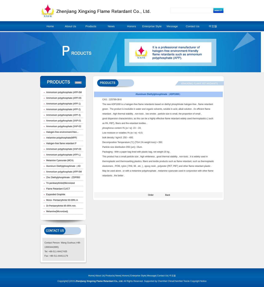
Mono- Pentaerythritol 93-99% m (62, 200)
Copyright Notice (198, 281)
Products (90, 26)
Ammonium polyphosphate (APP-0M (64, 92)
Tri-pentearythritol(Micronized (60, 183)
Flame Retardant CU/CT (58, 188)
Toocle (186, 281)
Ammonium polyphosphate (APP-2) (63, 109)
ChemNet (162, 281)
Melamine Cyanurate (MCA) (60, 160)
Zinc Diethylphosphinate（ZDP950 (63, 177)
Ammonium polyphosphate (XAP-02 (63, 126)
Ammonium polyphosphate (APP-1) (63, 103)
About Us (70, 26)
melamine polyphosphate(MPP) (61, 137)
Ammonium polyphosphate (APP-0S (63, 98)
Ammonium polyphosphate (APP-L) (63, 154)
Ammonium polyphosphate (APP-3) (63, 115)
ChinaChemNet (175, 281)
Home (50, 26)
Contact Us (192, 26)
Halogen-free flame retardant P (61, 143)
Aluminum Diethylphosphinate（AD (63, 166)
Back (167, 195)
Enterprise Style (152, 26)
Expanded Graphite (55, 194)
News (111, 26)
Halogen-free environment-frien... (62, 132)
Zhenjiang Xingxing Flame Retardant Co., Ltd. (99, 281)
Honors (131, 26)
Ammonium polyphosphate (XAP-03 (63, 149)
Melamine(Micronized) (57, 211)
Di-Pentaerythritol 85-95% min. (61, 206)
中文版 (213, 26)
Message (172, 26)
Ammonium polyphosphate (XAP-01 (63, 120)
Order (151, 195)
